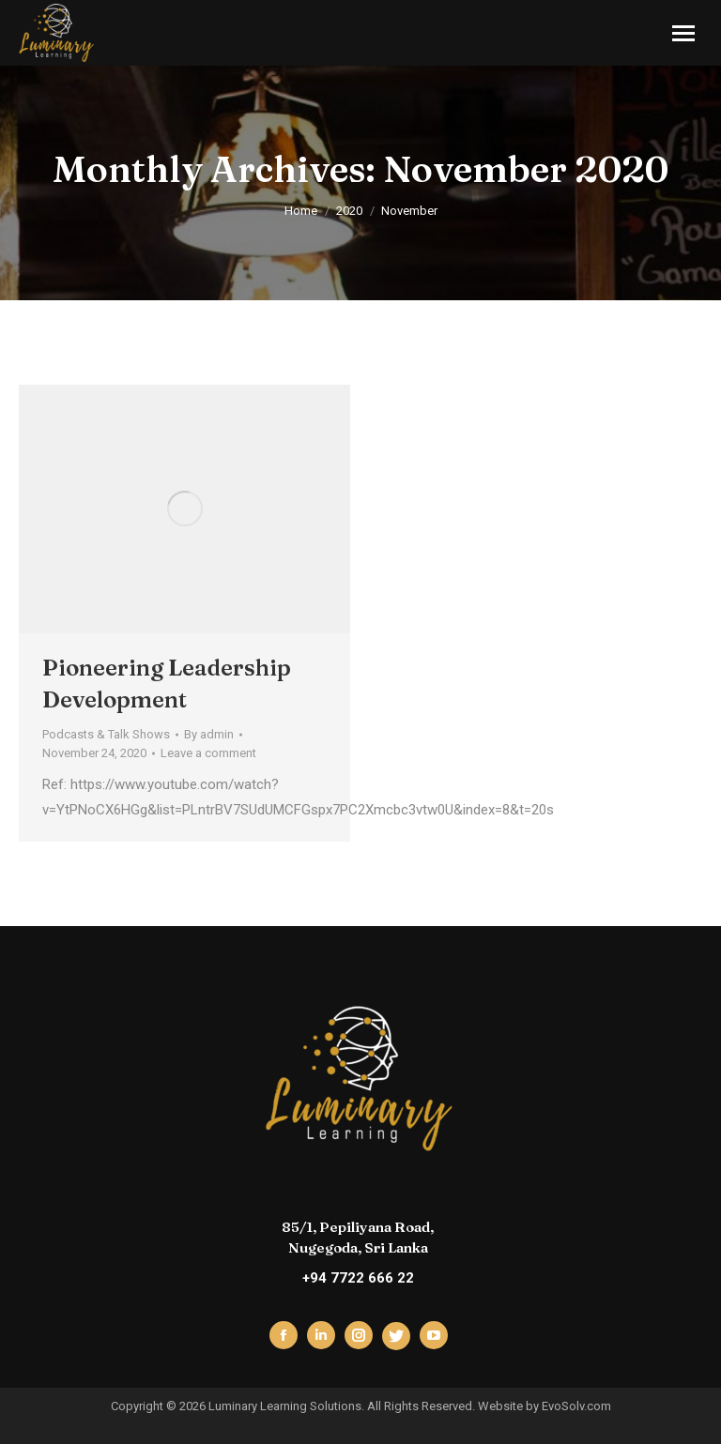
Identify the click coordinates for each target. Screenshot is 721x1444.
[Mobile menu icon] (683, 33)
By (209, 734)
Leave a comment (208, 753)
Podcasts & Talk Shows (106, 734)
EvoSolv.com (576, 1406)
